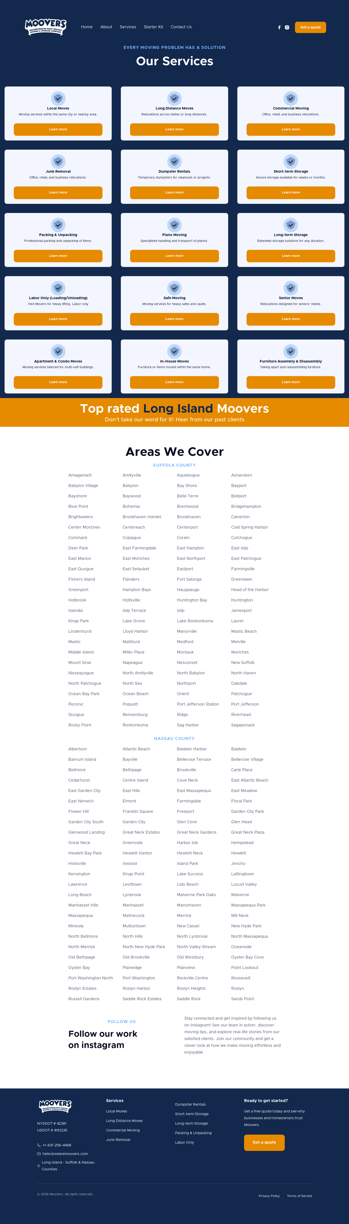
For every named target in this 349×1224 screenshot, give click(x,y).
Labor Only (184, 1142)
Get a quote (310, 27)
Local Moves (116, 1111)
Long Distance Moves (124, 1121)
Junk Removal (118, 1140)
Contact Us (181, 27)
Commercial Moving (123, 1130)
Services (128, 27)
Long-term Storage (191, 1123)
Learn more (58, 129)
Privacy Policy (269, 1196)
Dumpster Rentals (190, 1104)
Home (87, 27)
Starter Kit (153, 27)
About (106, 27)
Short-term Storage (192, 1114)
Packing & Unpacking (193, 1133)
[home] (46, 27)
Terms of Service (299, 1196)
